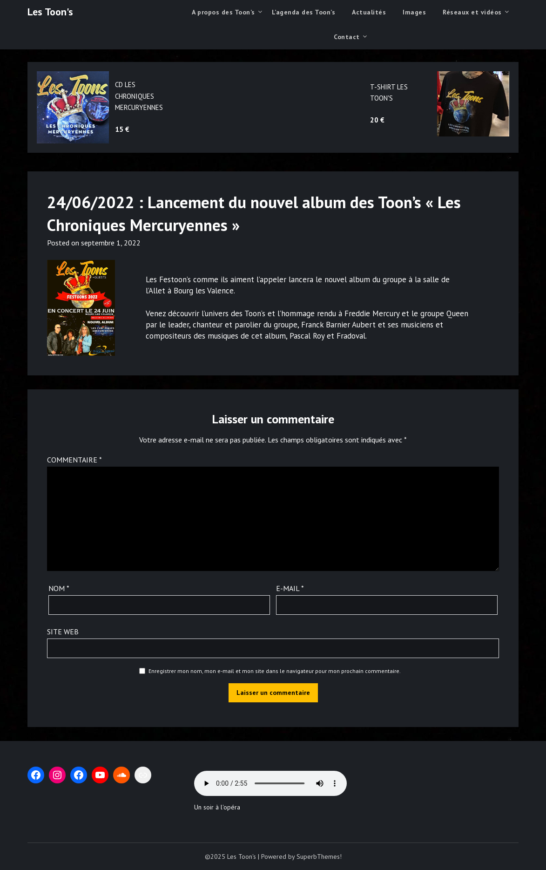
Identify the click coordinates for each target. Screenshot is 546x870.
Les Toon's (50, 11)
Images (414, 12)
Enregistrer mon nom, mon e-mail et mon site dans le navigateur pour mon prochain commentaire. (274, 670)
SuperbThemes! (319, 856)
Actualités (369, 12)
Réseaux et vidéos (472, 12)
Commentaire (74, 459)
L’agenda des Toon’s (304, 12)
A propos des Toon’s (223, 12)
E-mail (290, 588)
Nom (58, 588)
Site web (63, 631)
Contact (347, 37)
